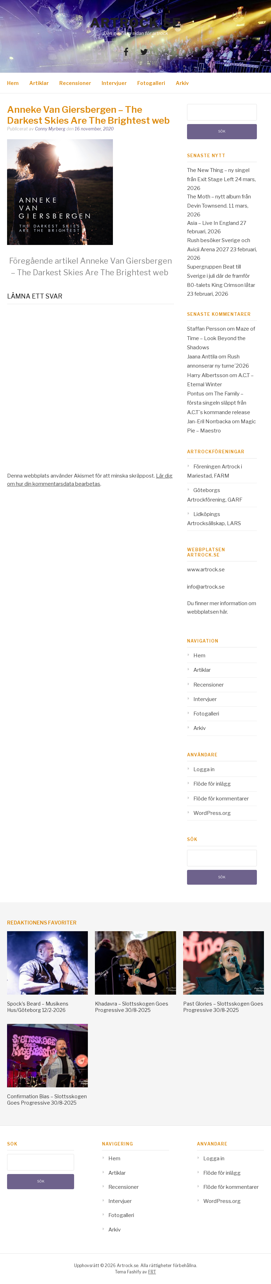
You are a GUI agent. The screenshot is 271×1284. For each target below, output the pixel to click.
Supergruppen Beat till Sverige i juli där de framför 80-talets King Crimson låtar (221, 276)
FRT (152, 1271)
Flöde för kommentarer (221, 798)
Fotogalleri (151, 83)
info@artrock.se (206, 587)
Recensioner (75, 83)
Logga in (204, 769)
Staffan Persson (206, 329)
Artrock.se (135, 23)
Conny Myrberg (50, 128)
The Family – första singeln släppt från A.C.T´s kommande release (218, 403)
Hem (13, 83)
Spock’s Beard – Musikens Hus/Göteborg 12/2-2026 (37, 1007)
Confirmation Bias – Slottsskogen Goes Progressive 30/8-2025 (47, 1099)
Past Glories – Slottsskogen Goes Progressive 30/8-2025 (223, 1007)
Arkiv (182, 83)
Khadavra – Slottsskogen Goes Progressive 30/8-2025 (131, 1007)
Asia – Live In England (213, 223)
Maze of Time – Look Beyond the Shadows (221, 338)
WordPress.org (212, 813)
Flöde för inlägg (212, 784)
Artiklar (39, 83)
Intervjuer (114, 83)
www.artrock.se (206, 569)
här (223, 612)
